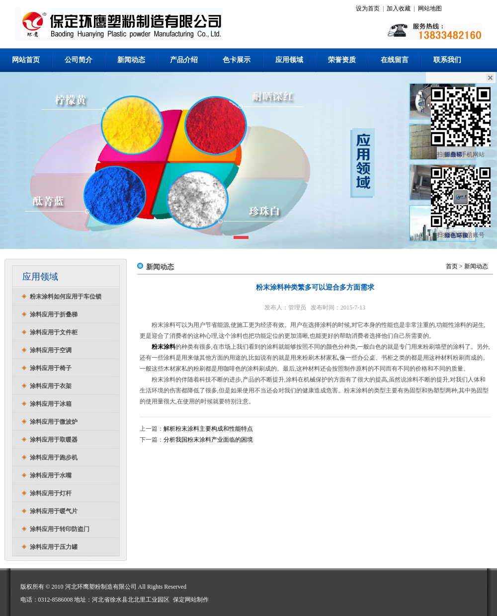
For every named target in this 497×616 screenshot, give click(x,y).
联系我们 (447, 60)
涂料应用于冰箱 (51, 403)
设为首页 (368, 8)
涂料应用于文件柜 (54, 332)
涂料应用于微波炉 (54, 421)
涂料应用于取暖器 (54, 439)
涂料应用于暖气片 (54, 511)
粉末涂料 (163, 346)
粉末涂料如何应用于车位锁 (65, 296)
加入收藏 (399, 8)
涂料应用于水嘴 (51, 475)
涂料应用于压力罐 (54, 546)
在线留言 (395, 60)
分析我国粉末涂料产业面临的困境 (208, 439)
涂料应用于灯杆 (51, 493)
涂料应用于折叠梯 (54, 314)
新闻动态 (131, 60)
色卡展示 (236, 60)
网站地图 (430, 8)
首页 (452, 266)
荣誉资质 (342, 60)
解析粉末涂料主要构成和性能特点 (208, 428)
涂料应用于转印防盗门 (59, 529)
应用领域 (289, 60)
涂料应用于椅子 (51, 368)
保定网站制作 (191, 599)
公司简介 (78, 60)
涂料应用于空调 (51, 350)
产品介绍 (184, 60)
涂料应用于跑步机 (54, 457)
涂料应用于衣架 (51, 386)
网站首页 (26, 60)
